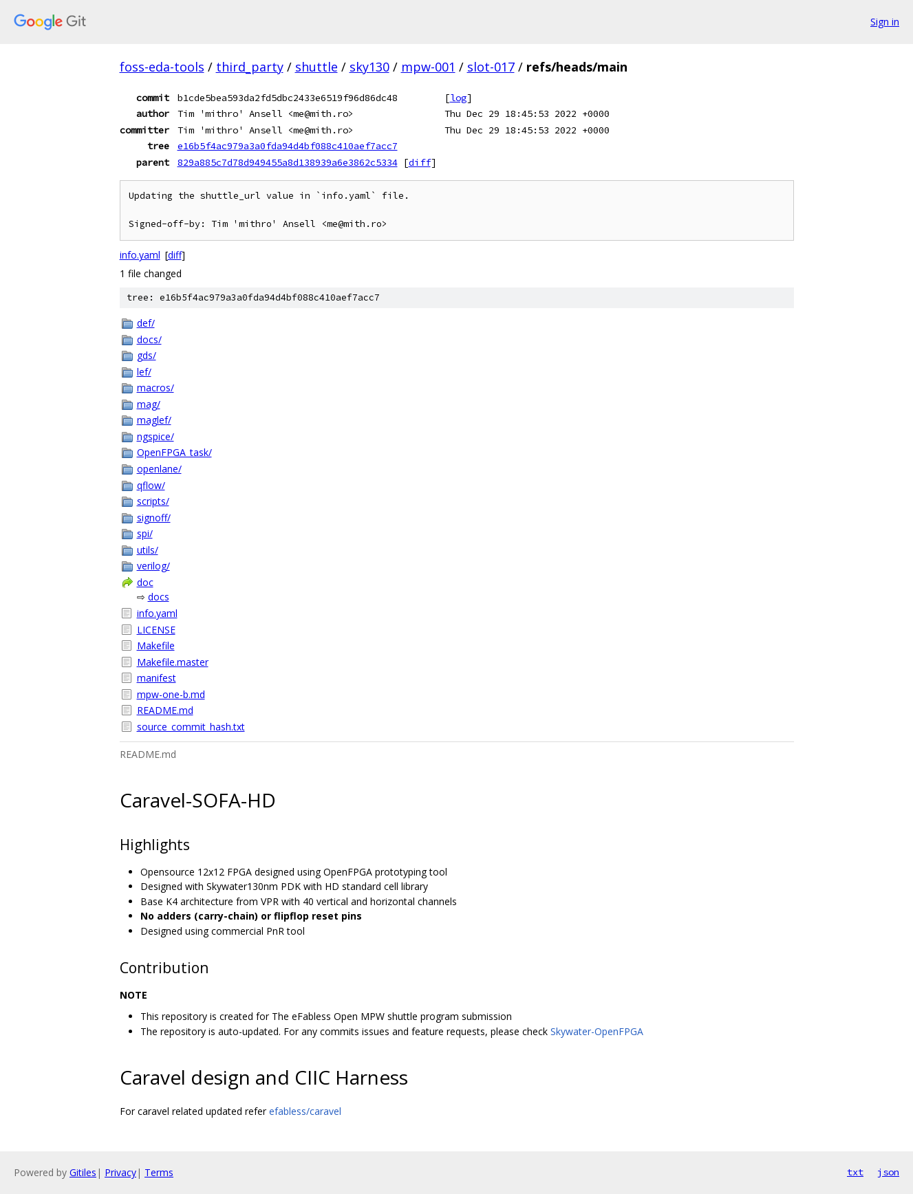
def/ (146, 322)
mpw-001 (428, 66)
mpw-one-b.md (171, 694)
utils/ (147, 549)
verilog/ (153, 565)
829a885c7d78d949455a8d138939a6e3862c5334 (288, 162)
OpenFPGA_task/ (174, 452)
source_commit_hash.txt (191, 726)
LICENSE (156, 629)
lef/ (144, 371)
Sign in (884, 21)
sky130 (369, 66)
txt (855, 1172)
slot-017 (491, 66)
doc (145, 582)
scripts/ (153, 501)
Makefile (156, 645)
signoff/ (154, 517)
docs (158, 596)
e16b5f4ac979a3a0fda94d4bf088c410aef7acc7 (288, 146)
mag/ (148, 404)
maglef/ (154, 419)
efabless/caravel (305, 1111)
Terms (158, 1172)
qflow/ (151, 485)
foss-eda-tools (162, 66)
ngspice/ (155, 436)
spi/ (145, 533)
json (888, 1172)
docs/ (149, 339)
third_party (249, 66)
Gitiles (82, 1172)
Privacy (120, 1172)
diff (420, 162)
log (458, 97)
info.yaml (140, 254)
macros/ (155, 387)
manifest (156, 677)
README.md (165, 710)
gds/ (146, 355)
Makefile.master (172, 662)
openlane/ (159, 468)
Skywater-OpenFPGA (596, 1031)
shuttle (316, 66)
